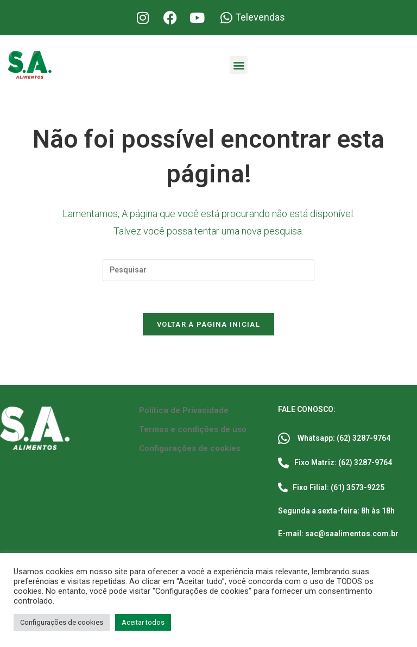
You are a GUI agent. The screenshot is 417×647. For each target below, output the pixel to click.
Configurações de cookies (190, 449)
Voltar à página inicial (208, 325)
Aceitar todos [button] (143, 622)
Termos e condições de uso (193, 430)
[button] (239, 65)
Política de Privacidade (184, 411)
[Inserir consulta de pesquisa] (208, 270)
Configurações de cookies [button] (61, 622)
